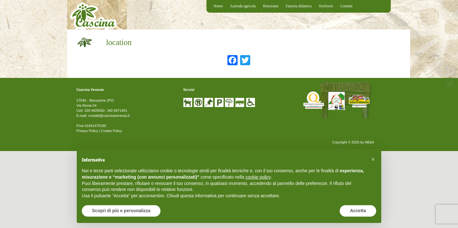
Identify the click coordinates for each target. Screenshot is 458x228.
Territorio (326, 6)
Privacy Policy (87, 131)
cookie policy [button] (258, 177)
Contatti (346, 6)
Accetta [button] (358, 210)
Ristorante (270, 6)
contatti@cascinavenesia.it (108, 115)
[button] (373, 159)
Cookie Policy (111, 131)
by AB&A (367, 142)
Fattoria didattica (299, 6)
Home (218, 6)
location (119, 42)
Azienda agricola (243, 6)
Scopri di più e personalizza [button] (121, 210)
